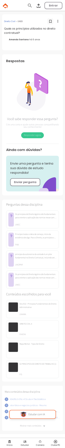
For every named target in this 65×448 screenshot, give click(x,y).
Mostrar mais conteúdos (32, 426)
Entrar (53, 5)
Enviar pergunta (25, 182)
